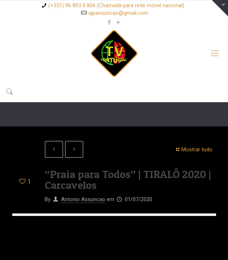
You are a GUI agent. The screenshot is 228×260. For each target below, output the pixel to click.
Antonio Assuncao (83, 199)
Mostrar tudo (193, 149)
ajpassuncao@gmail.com (118, 13)
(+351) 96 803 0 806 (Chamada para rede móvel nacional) (116, 5)
